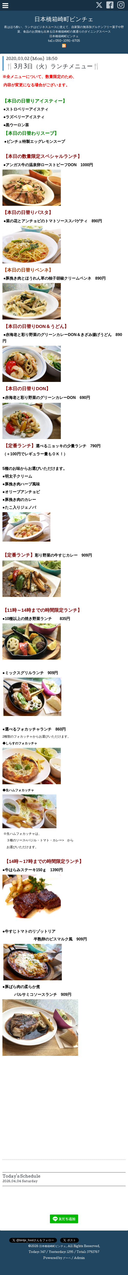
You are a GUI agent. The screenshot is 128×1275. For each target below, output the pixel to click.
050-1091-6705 (67, 41)
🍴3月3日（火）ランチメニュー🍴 (53, 67)
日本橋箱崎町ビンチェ (64, 20)
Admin (79, 1258)
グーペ (67, 1258)
